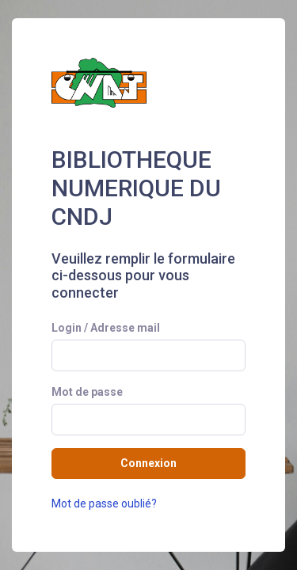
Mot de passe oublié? (104, 503)
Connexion (148, 463)
